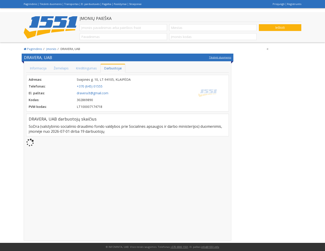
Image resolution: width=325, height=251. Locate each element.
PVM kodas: (38, 106)
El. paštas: (37, 93)
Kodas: (34, 100)
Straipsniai (135, 4)
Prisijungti (279, 4)
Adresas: (35, 79)
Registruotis (294, 4)
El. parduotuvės (90, 4)
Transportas (71, 4)
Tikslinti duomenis (50, 4)
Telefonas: (37, 86)
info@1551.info (210, 247)
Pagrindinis (30, 4)
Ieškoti (280, 27)
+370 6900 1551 (179, 247)
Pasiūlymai (120, 4)
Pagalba (106, 4)
